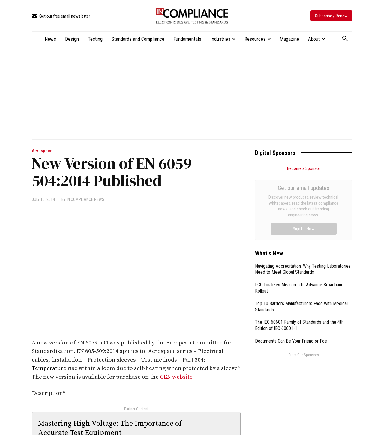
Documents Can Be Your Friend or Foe (291, 273)
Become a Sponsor (303, 168)
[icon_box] (61, 16)
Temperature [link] (49, 368)
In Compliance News (85, 199)
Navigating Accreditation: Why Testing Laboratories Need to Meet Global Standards (303, 202)
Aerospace (42, 151)
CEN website (176, 377)
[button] (345, 38)
